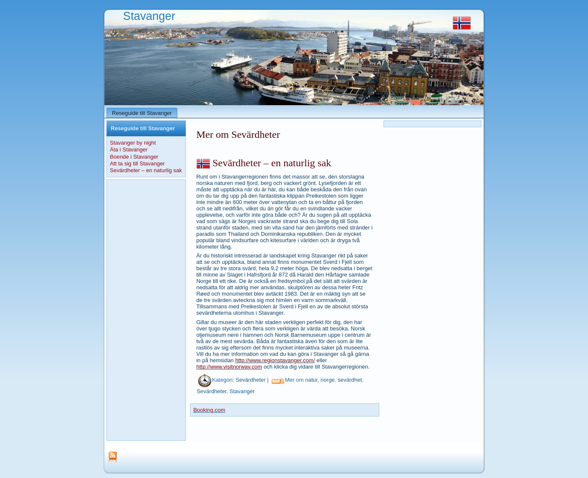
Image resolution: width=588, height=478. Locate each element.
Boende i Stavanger (134, 157)
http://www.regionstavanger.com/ (275, 360)
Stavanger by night (133, 143)
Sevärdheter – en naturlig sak (146, 170)
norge (328, 380)
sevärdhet (350, 380)
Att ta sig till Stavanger (137, 163)
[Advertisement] (146, 310)
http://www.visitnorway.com (229, 366)
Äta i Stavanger (129, 149)
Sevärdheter (250, 380)
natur (311, 380)
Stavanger (149, 16)
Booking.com (209, 410)
